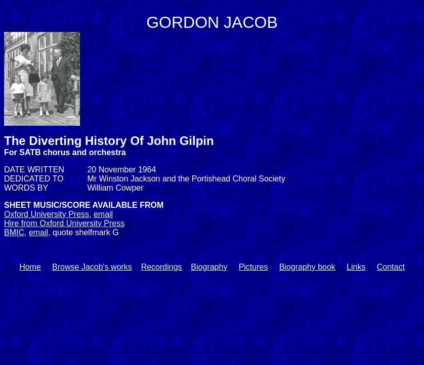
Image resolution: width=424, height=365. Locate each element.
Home (30, 267)
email (103, 214)
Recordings (161, 267)
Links (356, 267)
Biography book (307, 267)
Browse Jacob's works (92, 267)
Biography (209, 267)
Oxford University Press (46, 214)
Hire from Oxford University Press (64, 223)
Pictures (253, 267)
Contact (391, 267)
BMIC (14, 232)
